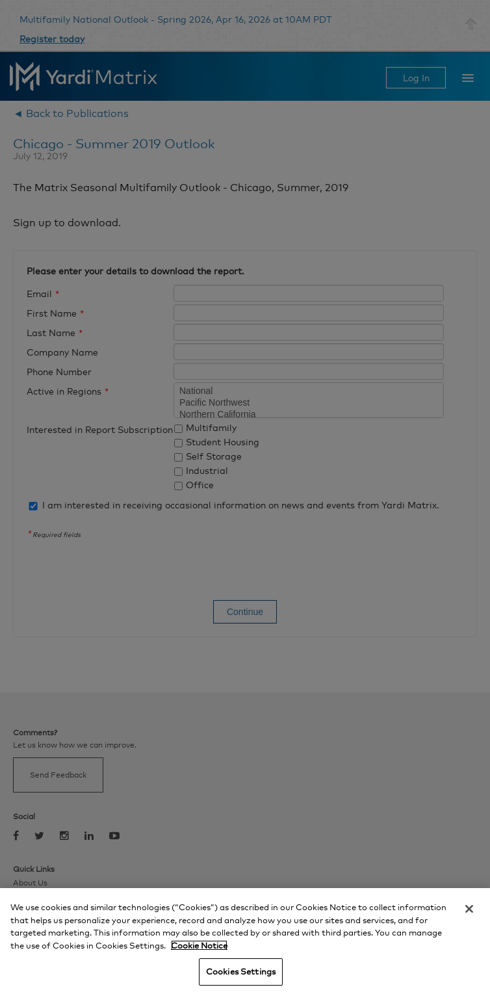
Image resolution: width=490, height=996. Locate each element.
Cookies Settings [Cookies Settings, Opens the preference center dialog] (241, 971)
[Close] (469, 909)
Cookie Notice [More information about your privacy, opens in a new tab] (199, 945)
